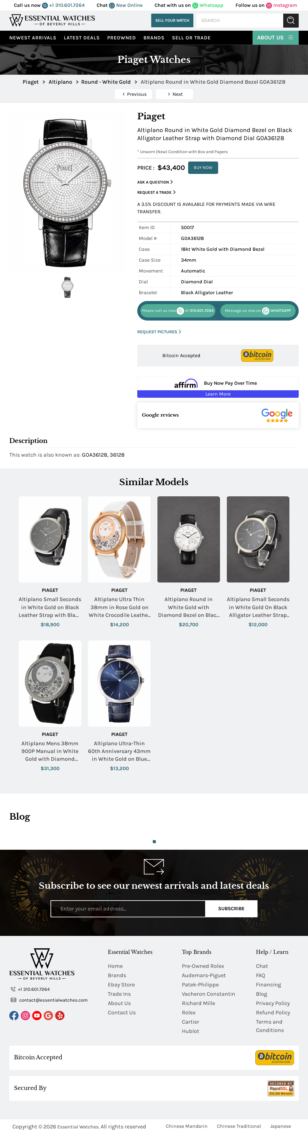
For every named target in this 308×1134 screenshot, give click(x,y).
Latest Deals (82, 38)
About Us (275, 37)
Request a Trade (156, 192)
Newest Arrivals (32, 38)
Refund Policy (273, 1012)
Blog (261, 993)
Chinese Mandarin (187, 1126)
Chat (262, 966)
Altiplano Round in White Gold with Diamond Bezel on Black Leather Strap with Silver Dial (188, 607)
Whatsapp (207, 5)
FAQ (260, 975)
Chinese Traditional (239, 1126)
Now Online (126, 5)
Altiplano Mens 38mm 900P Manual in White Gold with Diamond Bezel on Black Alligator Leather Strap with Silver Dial (50, 751)
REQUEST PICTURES (159, 332)
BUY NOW (203, 167)
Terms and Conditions (270, 1026)
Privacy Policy (273, 1003)
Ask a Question (155, 182)
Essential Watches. (78, 1127)
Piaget (50, 590)
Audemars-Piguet (204, 975)
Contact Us (122, 1012)
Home (115, 966)
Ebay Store (121, 984)
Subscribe (231, 908)
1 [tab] (154, 841)
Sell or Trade (191, 38)
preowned (121, 38)
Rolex (189, 1012)
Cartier (190, 1021)
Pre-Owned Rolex (203, 966)
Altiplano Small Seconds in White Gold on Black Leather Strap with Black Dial (50, 607)
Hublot (190, 1031)
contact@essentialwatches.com (49, 1000)
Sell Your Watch (172, 20)
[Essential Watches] (52, 20)
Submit (291, 21)
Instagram (281, 5)
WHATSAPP (258, 311)
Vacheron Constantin (208, 993)
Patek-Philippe (200, 984)
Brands (154, 38)
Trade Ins (119, 993)
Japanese (280, 1126)
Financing (268, 984)
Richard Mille (198, 1003)
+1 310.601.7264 (63, 5)
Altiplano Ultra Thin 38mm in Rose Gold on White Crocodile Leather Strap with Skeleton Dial (119, 607)
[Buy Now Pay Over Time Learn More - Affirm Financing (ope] (218, 387)
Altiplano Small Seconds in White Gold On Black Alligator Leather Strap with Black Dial (258, 607)
